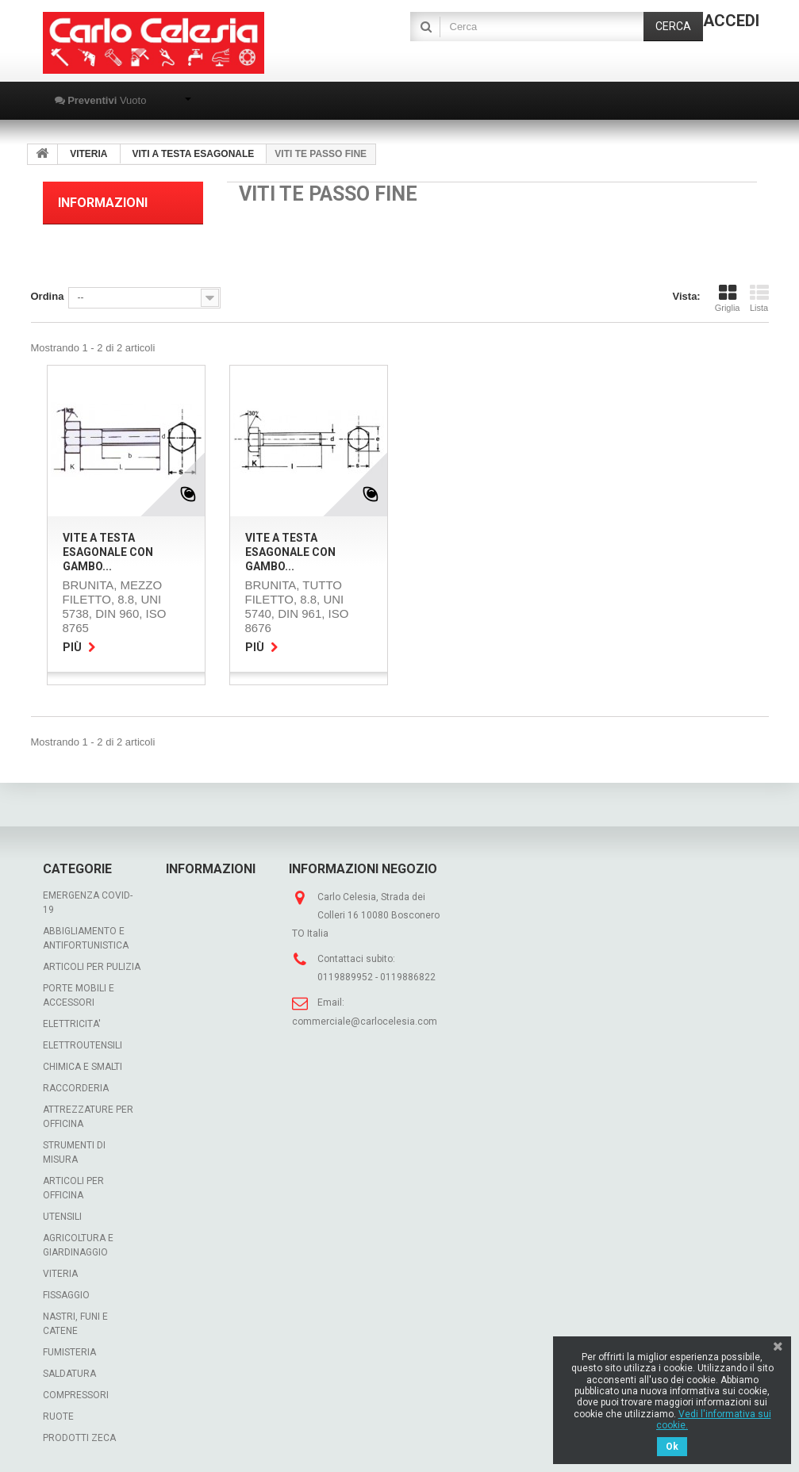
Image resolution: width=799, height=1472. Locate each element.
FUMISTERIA (69, 1352)
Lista (759, 298)
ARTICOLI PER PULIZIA (91, 966)
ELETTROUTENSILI (82, 1045)
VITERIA (60, 1273)
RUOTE (58, 1416)
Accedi (731, 20)
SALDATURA (69, 1373)
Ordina (47, 296)
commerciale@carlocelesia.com (364, 1021)
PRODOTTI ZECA (79, 1437)
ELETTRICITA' (72, 1023)
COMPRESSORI (76, 1395)
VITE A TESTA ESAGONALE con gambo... (108, 552)
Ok (672, 1446)
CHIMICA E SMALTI (82, 1066)
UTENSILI (62, 1216)
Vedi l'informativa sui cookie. (713, 1420)
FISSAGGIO (66, 1295)
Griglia (727, 298)
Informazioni (103, 202)
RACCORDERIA (76, 1088)
